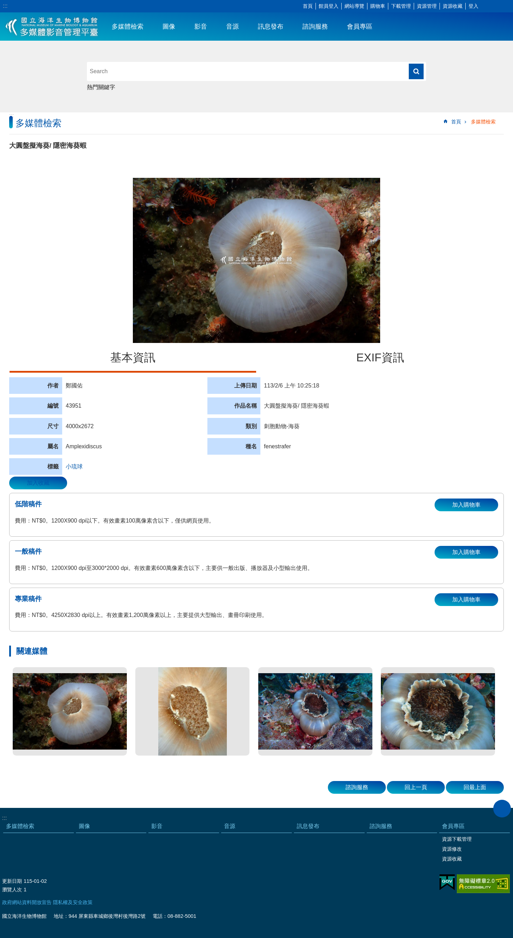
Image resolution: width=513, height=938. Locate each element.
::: (5, 6)
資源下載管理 (457, 839)
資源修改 (452, 849)
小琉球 (74, 467)
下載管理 (401, 6)
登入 (473, 6)
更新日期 (12, 881)
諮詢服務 (315, 26)
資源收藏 (452, 6)
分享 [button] (497, 6)
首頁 (308, 6)
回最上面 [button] (475, 787)
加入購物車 (466, 505)
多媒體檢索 (127, 26)
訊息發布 (270, 26)
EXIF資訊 (380, 357)
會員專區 (359, 26)
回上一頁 (416, 787)
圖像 (169, 26)
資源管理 (427, 6)
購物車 (377, 6)
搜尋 (416, 71)
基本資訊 (132, 357)
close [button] (502, 808)
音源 (232, 26)
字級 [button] (486, 6)
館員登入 (328, 6)
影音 (200, 26)
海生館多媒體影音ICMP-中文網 (52, 26)
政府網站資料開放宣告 (27, 902)
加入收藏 (38, 483)
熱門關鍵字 (101, 87)
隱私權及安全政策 (73, 902)
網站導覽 (354, 6)
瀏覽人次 (12, 889)
